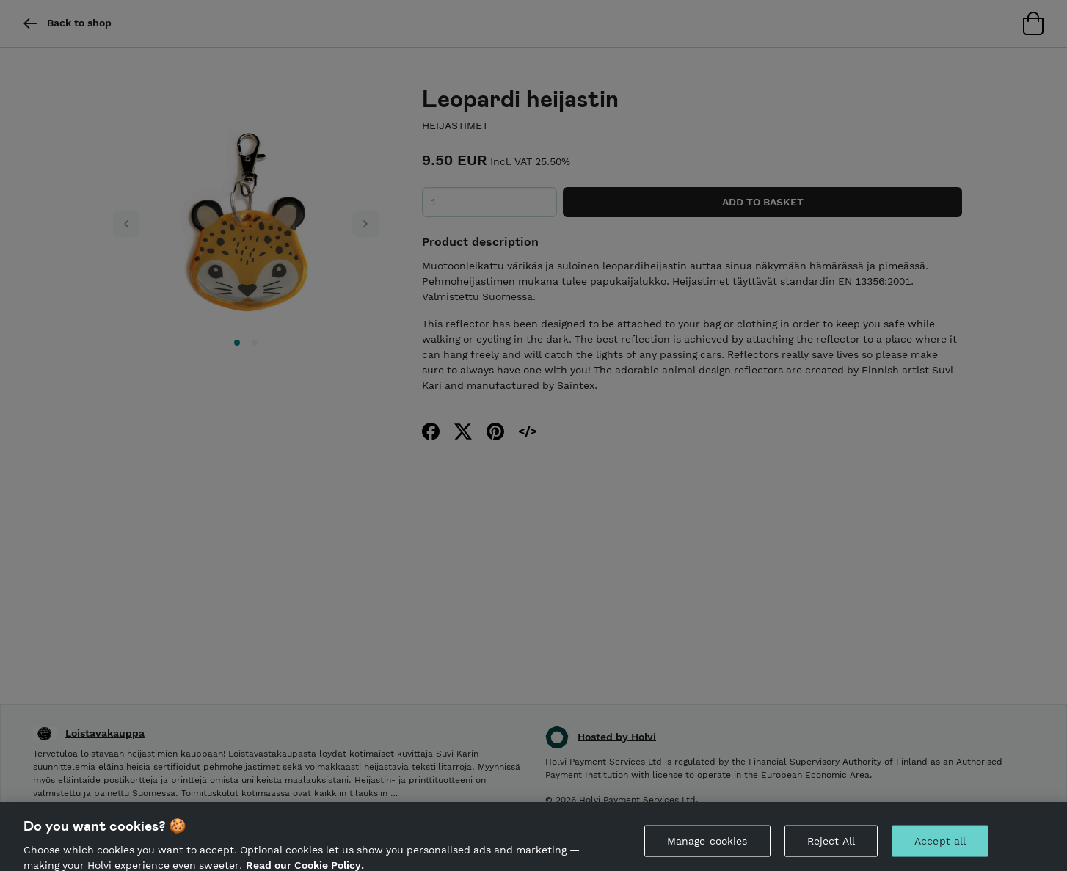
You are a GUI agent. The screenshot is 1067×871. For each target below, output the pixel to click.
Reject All (831, 847)
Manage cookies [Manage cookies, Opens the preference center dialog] (707, 847)
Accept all (940, 847)
